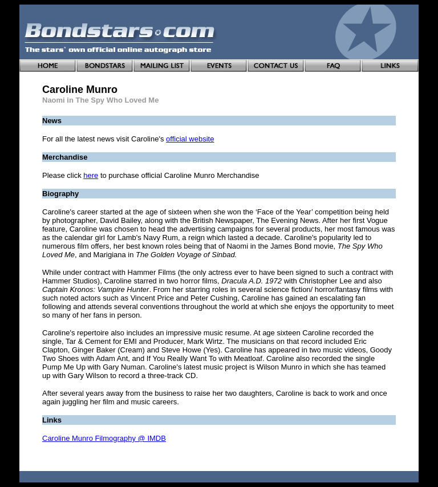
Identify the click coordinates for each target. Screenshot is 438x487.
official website (190, 139)
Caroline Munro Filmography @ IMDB (104, 438)
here (90, 175)
